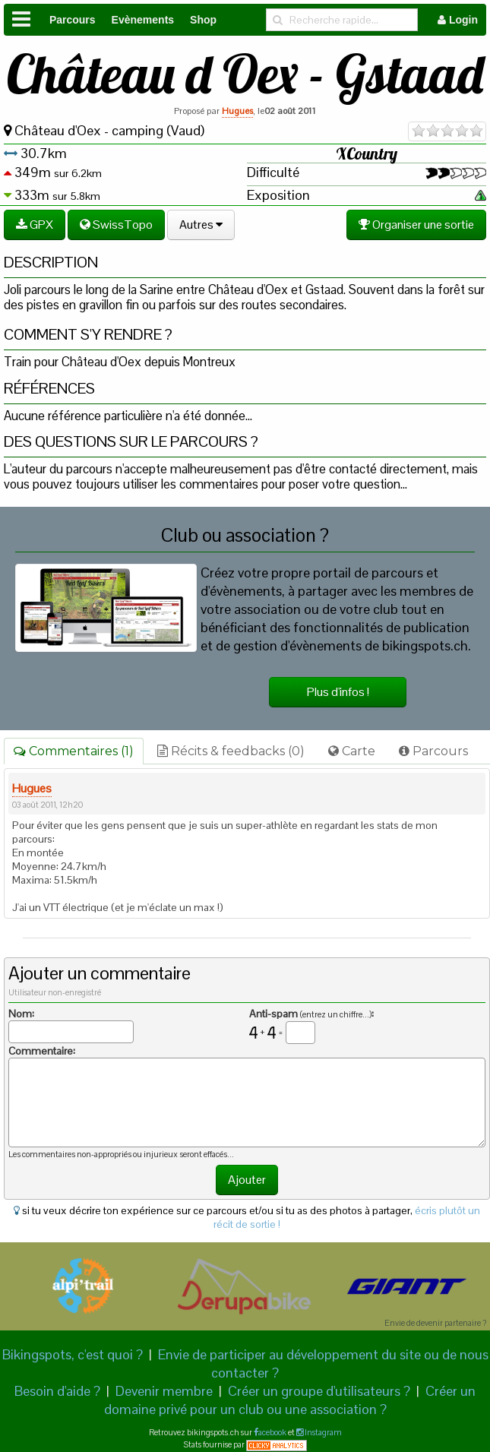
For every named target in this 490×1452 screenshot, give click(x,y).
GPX (34, 225)
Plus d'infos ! (338, 692)
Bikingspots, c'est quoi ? (72, 1354)
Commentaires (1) (74, 751)
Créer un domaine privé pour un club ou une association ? (290, 1400)
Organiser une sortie (416, 225)
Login (458, 20)
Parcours (72, 20)
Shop (203, 20)
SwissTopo (116, 225)
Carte (351, 751)
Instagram (322, 1432)
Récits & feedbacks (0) (231, 751)
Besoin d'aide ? (57, 1391)
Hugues (237, 111)
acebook (272, 1432)
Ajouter (247, 1180)
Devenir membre (164, 1391)
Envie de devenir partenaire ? (435, 1323)
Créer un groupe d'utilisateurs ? (319, 1391)
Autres (201, 225)
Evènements (143, 20)
